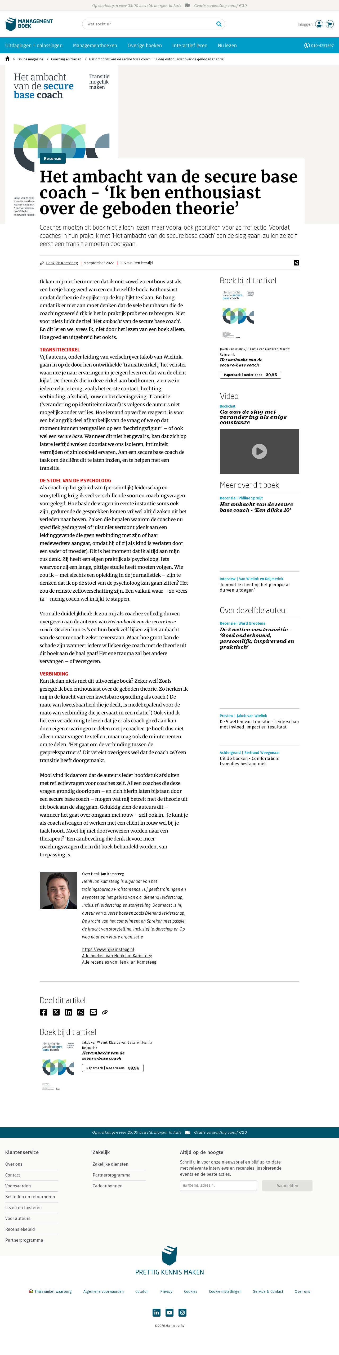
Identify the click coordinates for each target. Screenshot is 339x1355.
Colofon (142, 1291)
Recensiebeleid (20, 1229)
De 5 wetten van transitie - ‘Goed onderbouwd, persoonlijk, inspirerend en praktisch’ (257, 638)
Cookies (190, 1291)
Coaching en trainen (66, 59)
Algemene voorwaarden (103, 1291)
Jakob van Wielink (160, 357)
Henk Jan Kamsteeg (62, 263)
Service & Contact (268, 1291)
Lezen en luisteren (23, 1207)
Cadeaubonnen (108, 1185)
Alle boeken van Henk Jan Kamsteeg (117, 955)
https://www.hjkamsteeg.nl (108, 949)
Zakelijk (101, 1152)
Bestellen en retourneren (30, 1196)
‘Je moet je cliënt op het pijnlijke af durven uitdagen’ (255, 587)
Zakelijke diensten (110, 1164)
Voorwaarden (18, 1185)
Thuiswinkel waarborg (51, 1291)
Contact (12, 1175)
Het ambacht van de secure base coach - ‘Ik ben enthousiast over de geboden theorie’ (156, 59)
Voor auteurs (17, 1218)
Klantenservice (22, 1152)
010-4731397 (322, 45)
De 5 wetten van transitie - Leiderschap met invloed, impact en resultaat (259, 724)
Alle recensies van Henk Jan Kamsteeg (119, 962)
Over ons (14, 1164)
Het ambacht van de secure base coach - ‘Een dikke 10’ (256, 507)
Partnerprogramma (24, 1240)
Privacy (166, 1291)
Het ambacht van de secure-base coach (241, 362)
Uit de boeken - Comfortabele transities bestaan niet (249, 761)
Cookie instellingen (225, 1291)
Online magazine (30, 59)
